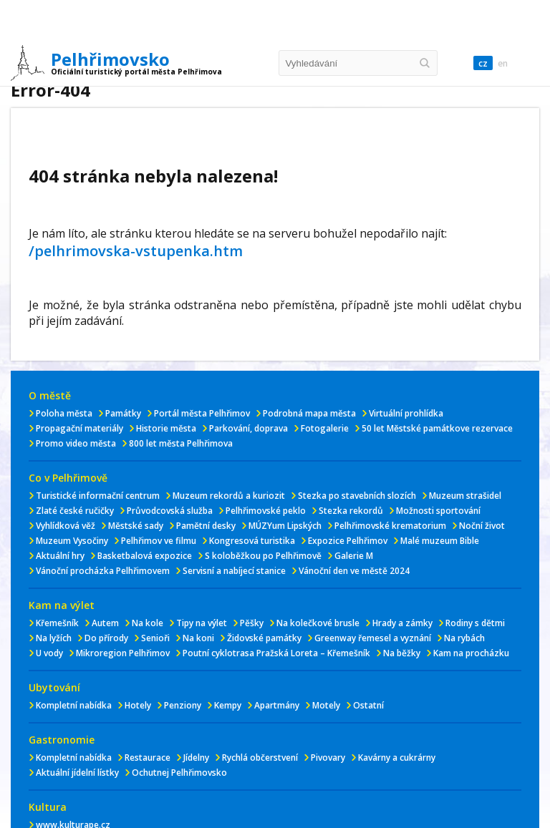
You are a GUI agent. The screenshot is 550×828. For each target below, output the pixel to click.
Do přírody (106, 638)
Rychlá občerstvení (260, 757)
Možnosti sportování (438, 511)
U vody (49, 653)
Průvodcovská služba (170, 511)
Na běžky (401, 653)
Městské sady (135, 526)
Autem (105, 623)
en (503, 63)
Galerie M (353, 556)
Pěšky (252, 623)
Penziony (182, 705)
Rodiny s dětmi (475, 623)
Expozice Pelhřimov (347, 541)
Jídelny (196, 757)
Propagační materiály (79, 428)
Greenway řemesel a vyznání (372, 638)
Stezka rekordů (351, 511)
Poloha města (64, 413)
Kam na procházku (471, 653)
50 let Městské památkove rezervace (437, 428)
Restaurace (147, 757)
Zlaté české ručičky (75, 511)
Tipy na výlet (201, 623)
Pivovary (328, 757)
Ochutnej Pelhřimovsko (179, 772)
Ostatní (368, 705)
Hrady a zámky (402, 623)
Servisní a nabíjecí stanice (234, 571)
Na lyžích (54, 638)
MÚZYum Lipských (285, 526)
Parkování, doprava (248, 428)
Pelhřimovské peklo (266, 511)
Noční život (482, 526)
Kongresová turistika (252, 541)
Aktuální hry (60, 556)
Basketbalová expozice (144, 556)
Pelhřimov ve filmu (158, 541)
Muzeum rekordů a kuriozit (229, 496)
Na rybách (464, 638)
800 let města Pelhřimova (181, 443)
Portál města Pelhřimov (202, 413)
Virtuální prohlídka (406, 413)
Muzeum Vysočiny (72, 541)
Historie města (166, 428)
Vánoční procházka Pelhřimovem (103, 571)
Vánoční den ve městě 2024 (354, 571)
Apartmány (276, 705)
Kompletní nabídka (74, 705)
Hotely (138, 705)
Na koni (198, 638)
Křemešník (57, 623)
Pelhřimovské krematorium (390, 526)
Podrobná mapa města (309, 413)
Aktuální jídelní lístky (77, 772)
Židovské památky (264, 638)
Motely (326, 705)
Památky (123, 413)
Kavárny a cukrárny (396, 757)
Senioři (155, 638)
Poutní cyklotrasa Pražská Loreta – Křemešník (276, 653)
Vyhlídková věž (65, 526)
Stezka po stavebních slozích (357, 496)
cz (483, 63)
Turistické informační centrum (98, 496)
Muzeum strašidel (465, 496)
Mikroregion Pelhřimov (123, 653)
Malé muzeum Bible (439, 541)
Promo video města (76, 443)
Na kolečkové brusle (318, 623)
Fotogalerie (325, 428)
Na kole (147, 623)
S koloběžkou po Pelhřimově (263, 556)
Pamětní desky (206, 526)
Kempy (227, 705)
